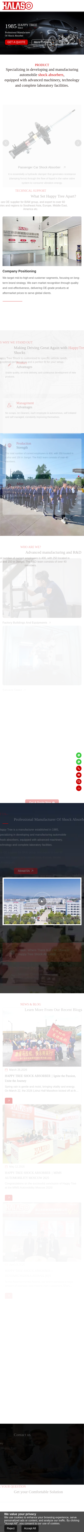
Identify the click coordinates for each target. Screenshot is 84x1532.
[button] (6, 148)
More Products (42, 42)
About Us (31, 870)
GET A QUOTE (16, 42)
